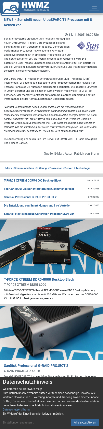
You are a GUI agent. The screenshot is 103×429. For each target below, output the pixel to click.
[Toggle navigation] (94, 7)
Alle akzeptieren (85, 422)
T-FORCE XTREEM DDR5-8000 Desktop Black (39, 279)
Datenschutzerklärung (16, 409)
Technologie (82, 168)
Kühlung (41, 168)
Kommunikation (23, 168)
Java (8, 168)
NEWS (9, 20)
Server (68, 168)
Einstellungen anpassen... (18, 422)
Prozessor (55, 168)
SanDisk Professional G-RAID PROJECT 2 (36, 366)
